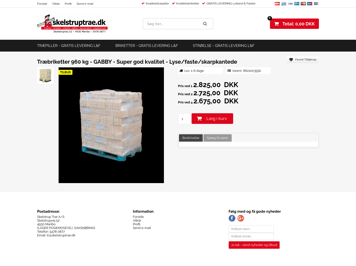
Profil (68, 3)
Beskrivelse (191, 138)
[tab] (191, 138)
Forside (42, 3)
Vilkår (56, 3)
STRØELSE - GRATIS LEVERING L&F (223, 45)
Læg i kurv (216, 118)
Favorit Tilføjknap (305, 59)
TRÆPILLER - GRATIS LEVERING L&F (69, 45)
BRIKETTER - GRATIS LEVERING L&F (146, 45)
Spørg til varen (217, 138)
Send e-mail (85, 3)
